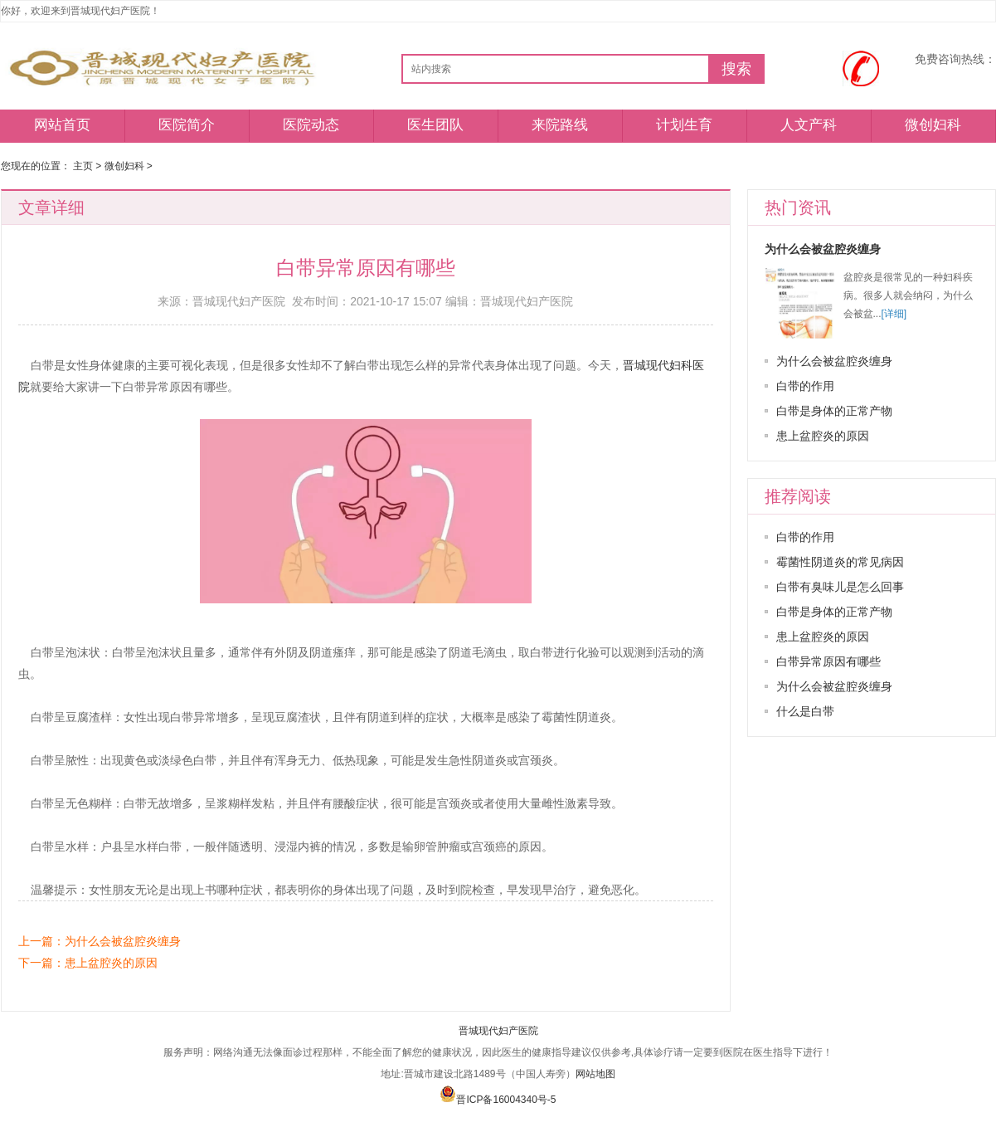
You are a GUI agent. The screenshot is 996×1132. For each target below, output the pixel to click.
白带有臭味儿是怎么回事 (840, 586)
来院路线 (560, 125)
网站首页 (62, 125)
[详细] (894, 314)
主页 (83, 166)
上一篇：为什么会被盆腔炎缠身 (99, 941)
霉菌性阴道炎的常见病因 (840, 561)
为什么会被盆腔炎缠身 (823, 249)
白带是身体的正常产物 (834, 410)
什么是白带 (805, 711)
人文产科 (808, 125)
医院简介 (186, 125)
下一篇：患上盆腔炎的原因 (88, 962)
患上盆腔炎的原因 (822, 435)
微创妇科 (933, 125)
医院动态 (311, 125)
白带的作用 (805, 386)
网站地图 (595, 1074)
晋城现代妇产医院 (498, 1031)
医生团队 (435, 125)
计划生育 (684, 125)
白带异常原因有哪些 (828, 661)
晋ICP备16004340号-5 (498, 1099)
